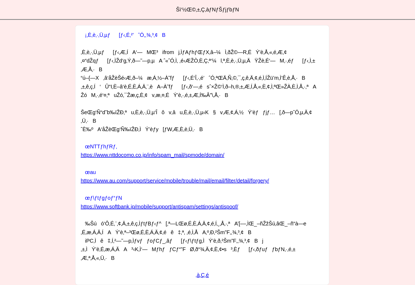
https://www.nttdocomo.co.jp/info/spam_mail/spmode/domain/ (152, 155)
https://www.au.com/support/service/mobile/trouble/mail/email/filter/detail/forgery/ (175, 181)
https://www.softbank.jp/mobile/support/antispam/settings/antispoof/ (159, 207)
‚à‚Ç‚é (202, 275)
